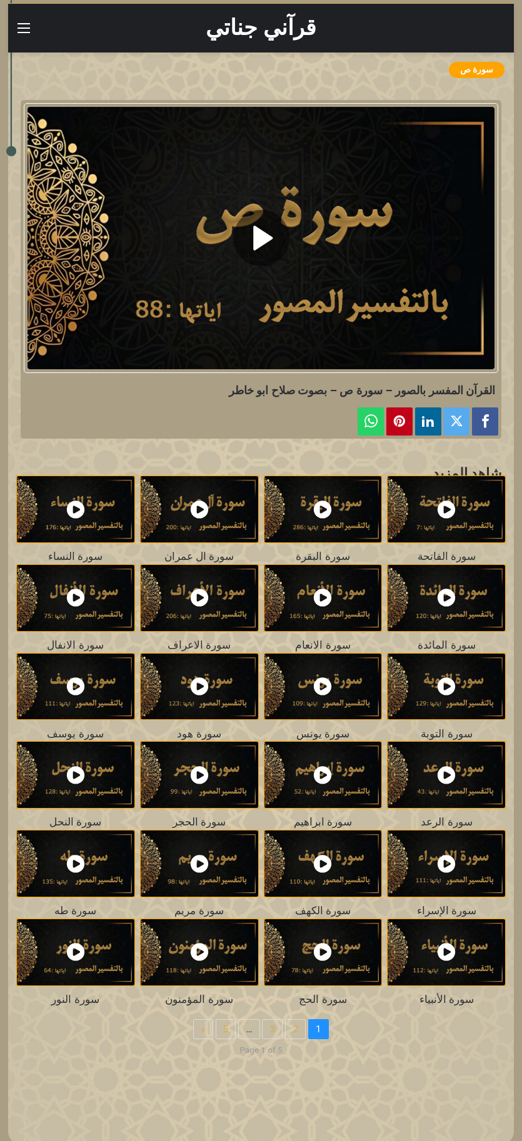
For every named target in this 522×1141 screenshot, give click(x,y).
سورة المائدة (446, 645)
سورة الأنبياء (446, 999)
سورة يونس (322, 734)
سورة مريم (198, 911)
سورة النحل (75, 822)
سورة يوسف (75, 734)
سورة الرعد (446, 822)
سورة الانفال (75, 645)
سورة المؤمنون (199, 999)
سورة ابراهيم (323, 822)
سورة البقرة (322, 556)
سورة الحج (322, 999)
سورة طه (75, 911)
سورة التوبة (446, 734)
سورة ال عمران (199, 556)
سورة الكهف (323, 911)
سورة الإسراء (446, 911)
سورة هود (199, 734)
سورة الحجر (199, 822)
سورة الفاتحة (447, 556)
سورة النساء (75, 556)
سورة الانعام (322, 645)
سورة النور (75, 999)
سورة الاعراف (199, 645)
